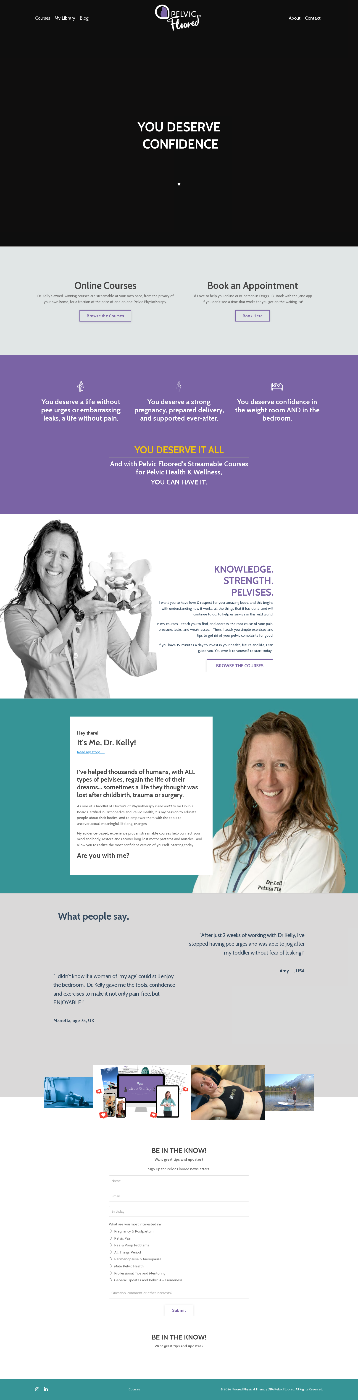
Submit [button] (179, 1310)
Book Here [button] (253, 315)
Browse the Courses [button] (105, 315)
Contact (313, 18)
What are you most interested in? (135, 1224)
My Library (65, 18)
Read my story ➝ (91, 752)
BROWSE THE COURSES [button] (240, 665)
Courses (42, 18)
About (294, 18)
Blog (84, 18)
